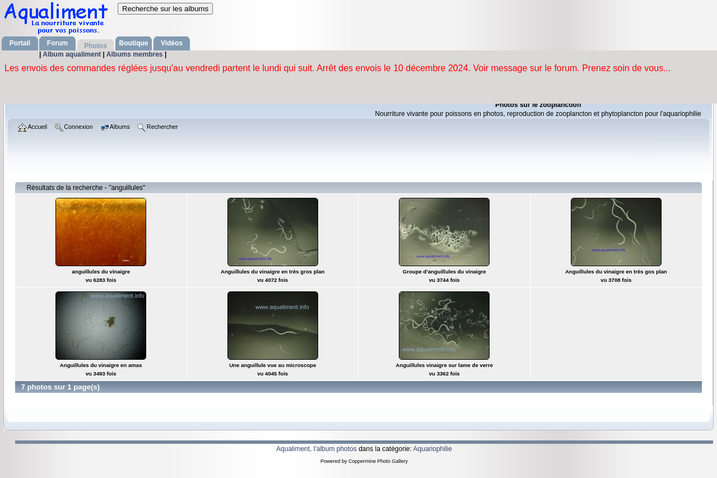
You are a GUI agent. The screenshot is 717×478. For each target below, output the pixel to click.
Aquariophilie (432, 449)
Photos (95, 46)
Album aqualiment (73, 54)
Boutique (133, 43)
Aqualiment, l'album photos (316, 449)
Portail (20, 43)
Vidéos (172, 43)
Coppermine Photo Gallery (378, 461)
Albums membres (135, 54)
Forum (57, 43)
